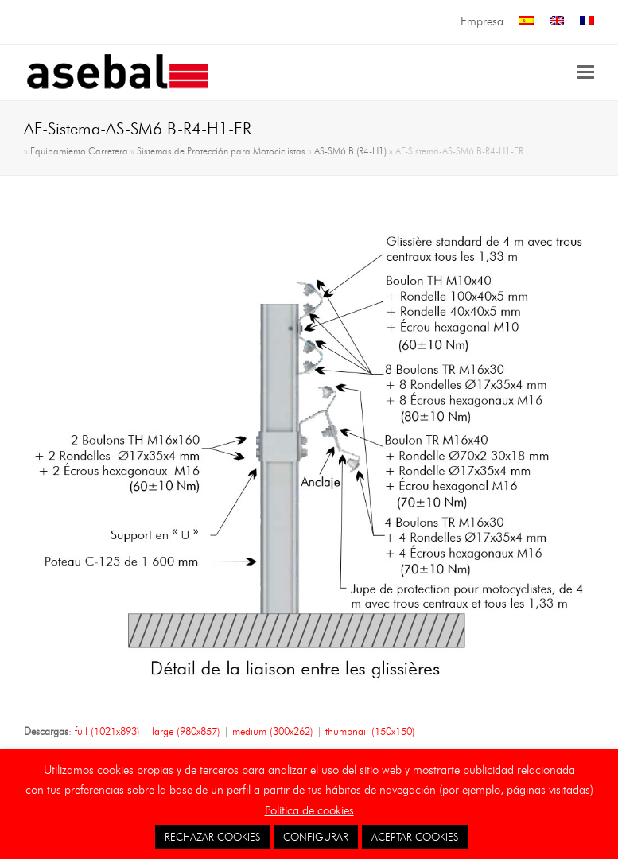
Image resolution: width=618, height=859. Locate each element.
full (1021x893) (107, 731)
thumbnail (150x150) (370, 731)
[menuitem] (526, 22)
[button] (585, 72)
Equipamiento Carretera (79, 151)
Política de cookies (309, 810)
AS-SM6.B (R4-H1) (350, 151)
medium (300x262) (272, 731)
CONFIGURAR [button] (315, 836)
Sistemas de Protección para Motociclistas (221, 151)
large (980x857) (186, 731)
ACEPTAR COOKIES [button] (414, 836)
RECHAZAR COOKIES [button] (212, 836)
